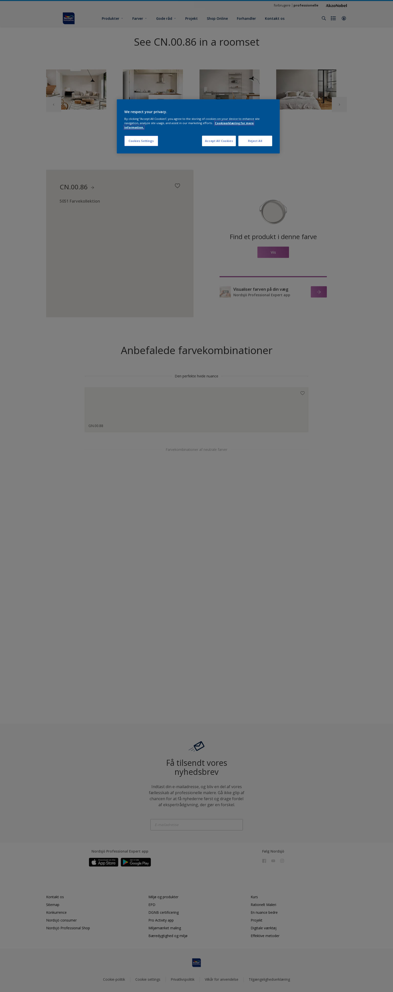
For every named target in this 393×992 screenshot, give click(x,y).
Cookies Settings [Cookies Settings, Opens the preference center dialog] (141, 141)
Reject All (255, 141)
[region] (198, 126)
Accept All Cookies (219, 141)
